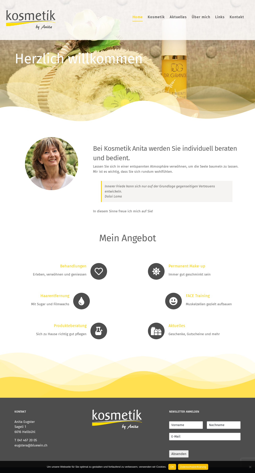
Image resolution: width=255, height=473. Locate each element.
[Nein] (250, 467)
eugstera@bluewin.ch (30, 445)
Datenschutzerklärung (193, 466)
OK (172, 466)
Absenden (178, 454)
